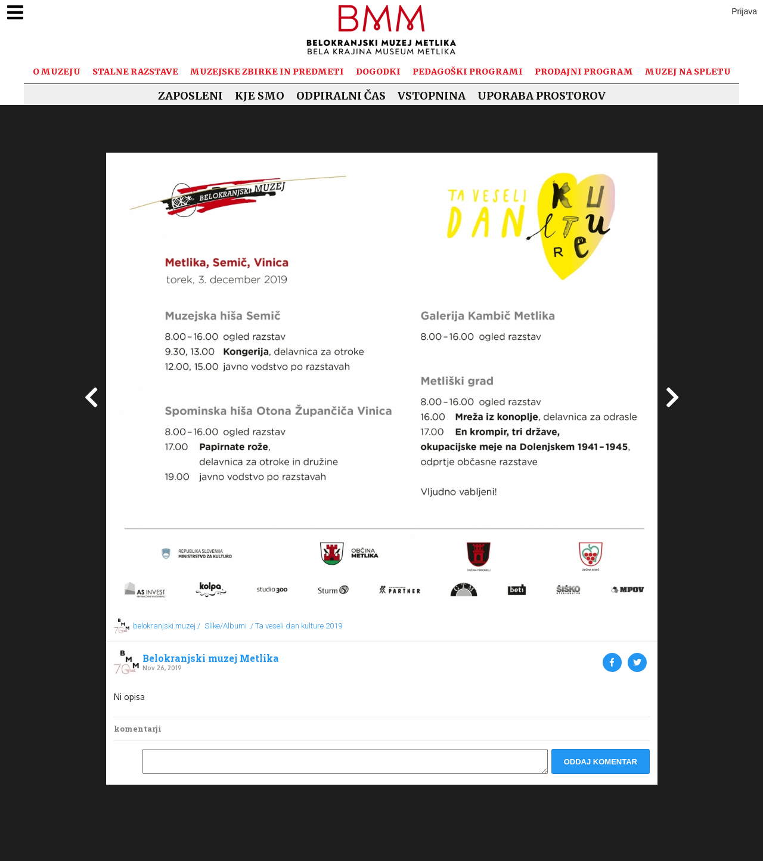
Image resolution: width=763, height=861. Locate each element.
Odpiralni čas (341, 96)
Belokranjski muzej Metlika (210, 658)
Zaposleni (190, 96)
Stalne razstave (135, 71)
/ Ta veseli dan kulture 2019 (296, 625)
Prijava (744, 11)
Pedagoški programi (467, 71)
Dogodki (378, 71)
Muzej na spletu (688, 71)
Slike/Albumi (225, 625)
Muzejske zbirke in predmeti (267, 71)
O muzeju (56, 71)
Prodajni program (584, 71)
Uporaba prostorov (541, 96)
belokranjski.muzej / (166, 625)
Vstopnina (432, 96)
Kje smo (259, 96)
